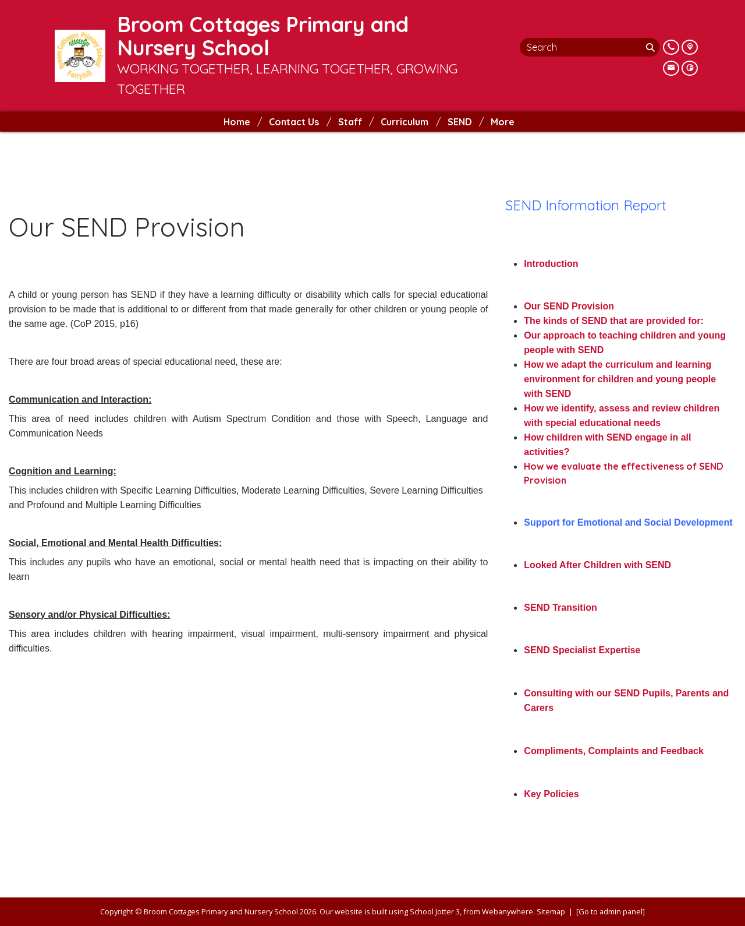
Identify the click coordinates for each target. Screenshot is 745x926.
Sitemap (551, 911)
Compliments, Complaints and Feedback (614, 751)
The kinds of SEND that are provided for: (613, 321)
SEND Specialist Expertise (582, 650)
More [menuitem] (503, 122)
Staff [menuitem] (350, 122)
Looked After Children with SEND (597, 565)
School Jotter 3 (435, 911)
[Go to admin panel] (610, 911)
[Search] (651, 47)
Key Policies (551, 794)
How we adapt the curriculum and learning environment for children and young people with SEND (620, 379)
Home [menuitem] (237, 122)
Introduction (551, 264)
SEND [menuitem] (460, 122)
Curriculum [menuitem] (404, 122)
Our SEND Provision (569, 306)
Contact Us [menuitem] (294, 122)
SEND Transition (560, 607)
